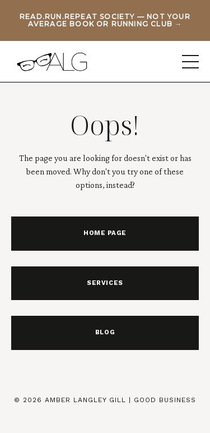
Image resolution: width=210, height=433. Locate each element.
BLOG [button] (105, 332)
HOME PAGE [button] (105, 233)
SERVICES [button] (105, 283)
